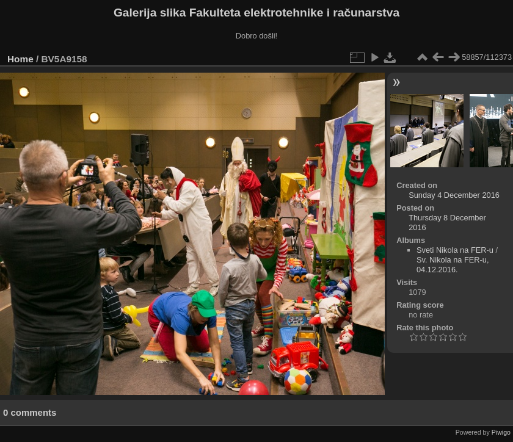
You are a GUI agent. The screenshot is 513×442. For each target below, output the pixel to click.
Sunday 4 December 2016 (454, 195)
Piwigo (501, 432)
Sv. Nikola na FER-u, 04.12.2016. (453, 264)
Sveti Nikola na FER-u (455, 250)
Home (20, 59)
